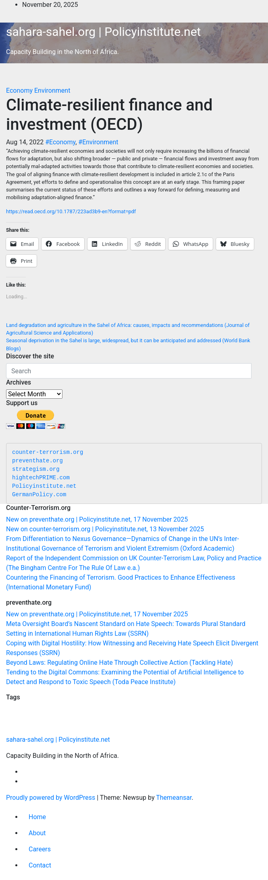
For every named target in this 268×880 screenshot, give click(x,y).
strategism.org (36, 469)
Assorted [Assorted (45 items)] (74, 729)
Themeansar (173, 797)
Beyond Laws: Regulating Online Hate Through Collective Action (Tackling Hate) (119, 662)
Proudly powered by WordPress (51, 797)
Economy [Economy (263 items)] (186, 726)
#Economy (60, 142)
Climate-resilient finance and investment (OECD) (109, 115)
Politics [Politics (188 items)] (190, 711)
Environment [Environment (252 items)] (132, 727)
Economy (20, 90)
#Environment (98, 142)
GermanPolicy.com (39, 495)
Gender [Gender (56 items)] (93, 729)
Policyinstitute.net (44, 486)
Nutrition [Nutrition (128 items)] (121, 711)
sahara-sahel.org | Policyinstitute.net (103, 32)
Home (37, 817)
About (37, 833)
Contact (40, 865)
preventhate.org (37, 461)
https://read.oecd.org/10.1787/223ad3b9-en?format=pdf (71, 211)
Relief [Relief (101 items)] (74, 711)
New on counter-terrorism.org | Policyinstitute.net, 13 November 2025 (105, 529)
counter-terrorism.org (47, 452)
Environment (52, 90)
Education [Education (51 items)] (16, 713)
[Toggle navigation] (11, 77)
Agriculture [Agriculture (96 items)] (46, 712)
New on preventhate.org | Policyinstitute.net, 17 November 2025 (97, 519)
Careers (40, 849)
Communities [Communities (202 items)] (35, 727)
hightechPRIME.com (41, 478)
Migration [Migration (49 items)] (94, 713)
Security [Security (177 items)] (155, 711)
